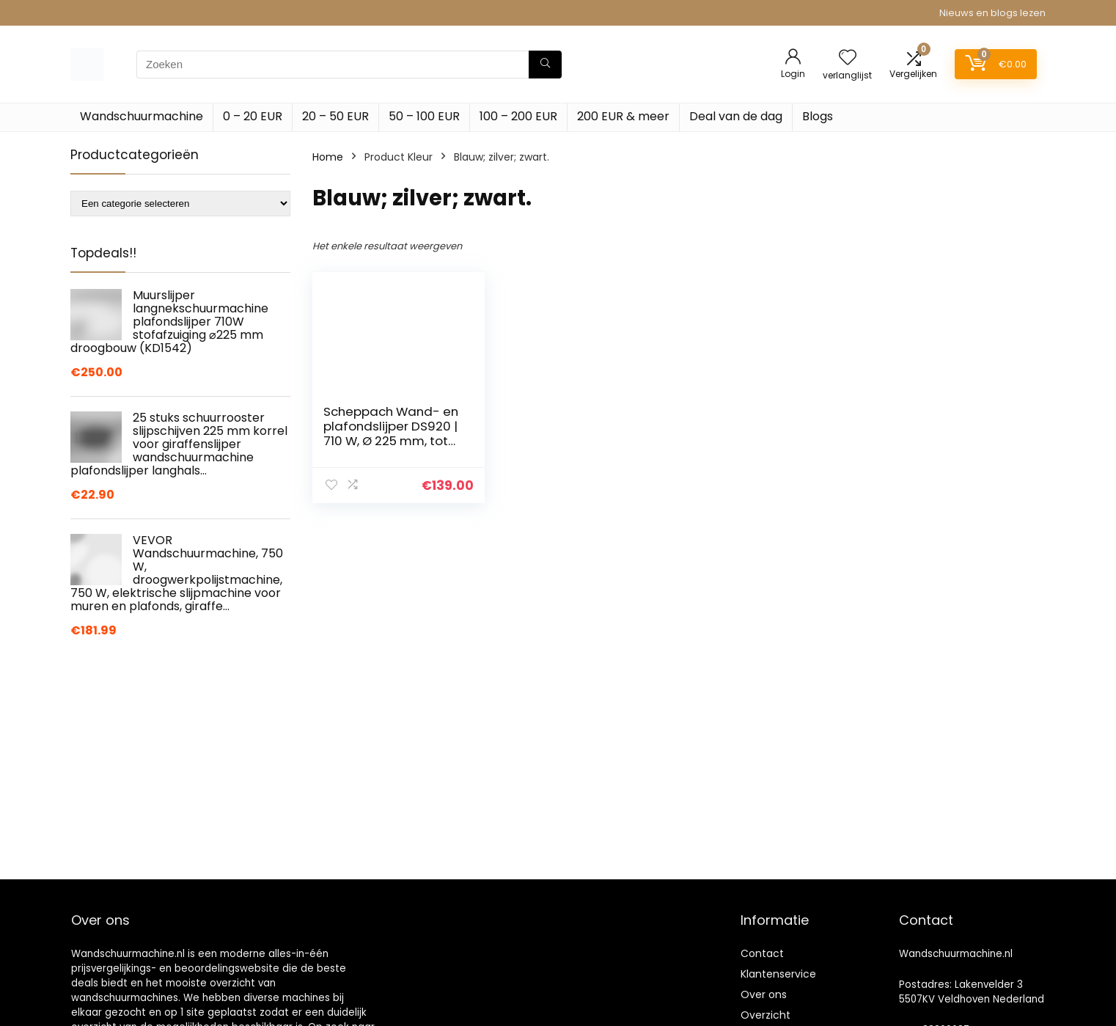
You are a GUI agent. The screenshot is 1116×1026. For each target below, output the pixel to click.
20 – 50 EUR (335, 116)
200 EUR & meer (623, 116)
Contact (762, 953)
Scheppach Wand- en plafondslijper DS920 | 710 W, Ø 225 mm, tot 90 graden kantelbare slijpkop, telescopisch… (391, 441)
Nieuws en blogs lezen (992, 13)
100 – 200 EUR (518, 116)
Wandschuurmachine (141, 116)
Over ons (764, 994)
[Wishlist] (847, 58)
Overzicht (765, 1015)
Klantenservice (778, 974)
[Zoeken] (545, 64)
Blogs (817, 116)
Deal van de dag (735, 116)
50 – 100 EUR (424, 116)
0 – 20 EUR (252, 116)
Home (327, 157)
